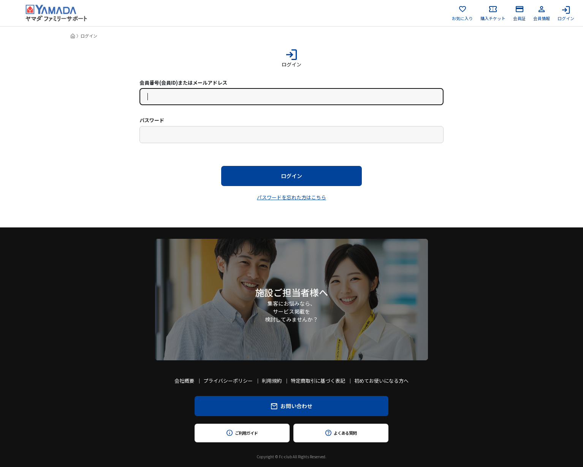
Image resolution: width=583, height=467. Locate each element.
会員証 (519, 13)
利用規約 (272, 380)
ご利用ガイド (242, 433)
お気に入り (462, 13)
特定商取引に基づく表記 (318, 380)
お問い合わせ (291, 406)
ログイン (566, 13)
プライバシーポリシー (228, 380)
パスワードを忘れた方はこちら (291, 197)
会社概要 (184, 380)
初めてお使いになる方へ (381, 380)
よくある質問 (340, 433)
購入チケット (492, 13)
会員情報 (541, 13)
